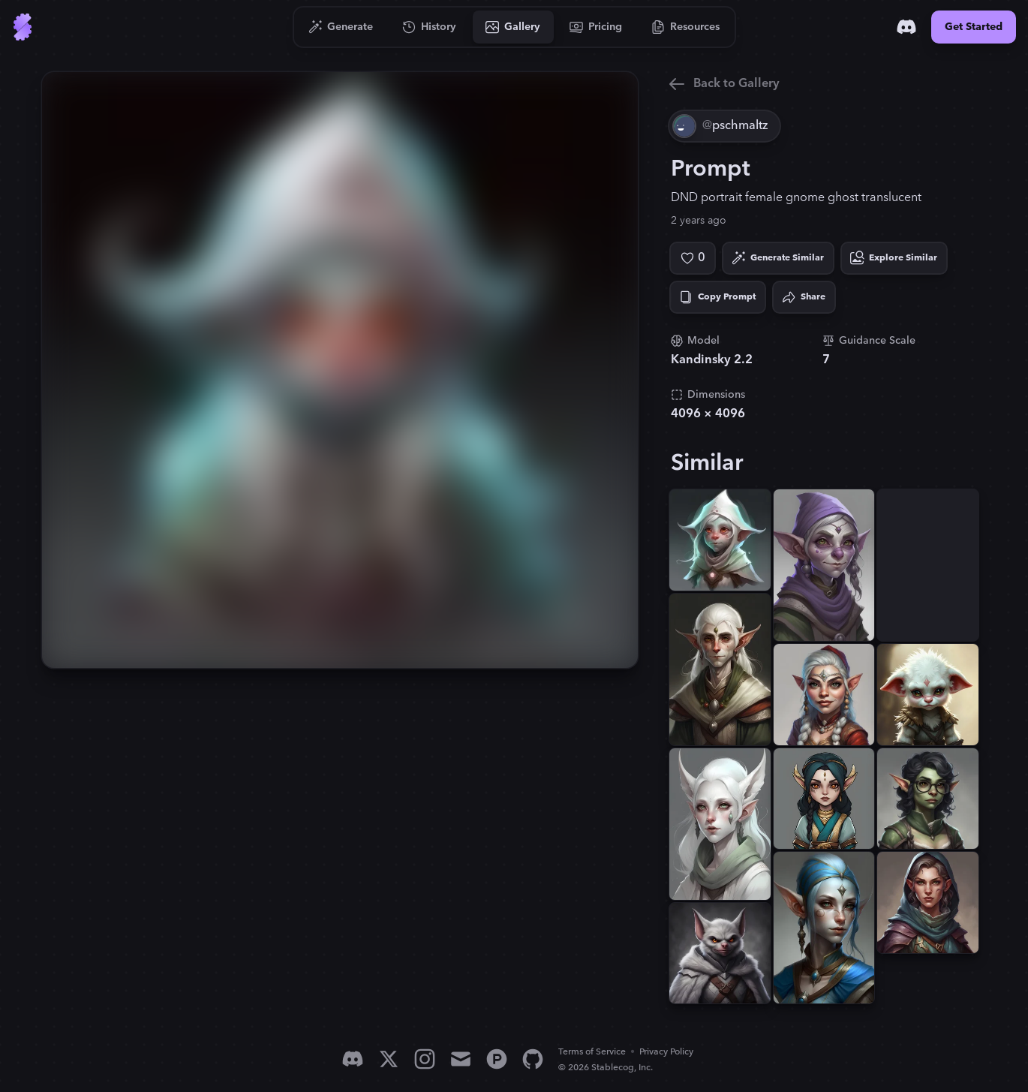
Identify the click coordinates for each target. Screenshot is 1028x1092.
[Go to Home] (22, 27)
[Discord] (906, 27)
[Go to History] (429, 27)
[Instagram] (425, 1059)
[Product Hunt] (497, 1059)
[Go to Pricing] (596, 27)
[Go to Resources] (686, 27)
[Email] (461, 1059)
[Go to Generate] (341, 27)
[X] (389, 1059)
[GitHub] (533, 1059)
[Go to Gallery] (513, 27)
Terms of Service (592, 1052)
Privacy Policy (666, 1052)
